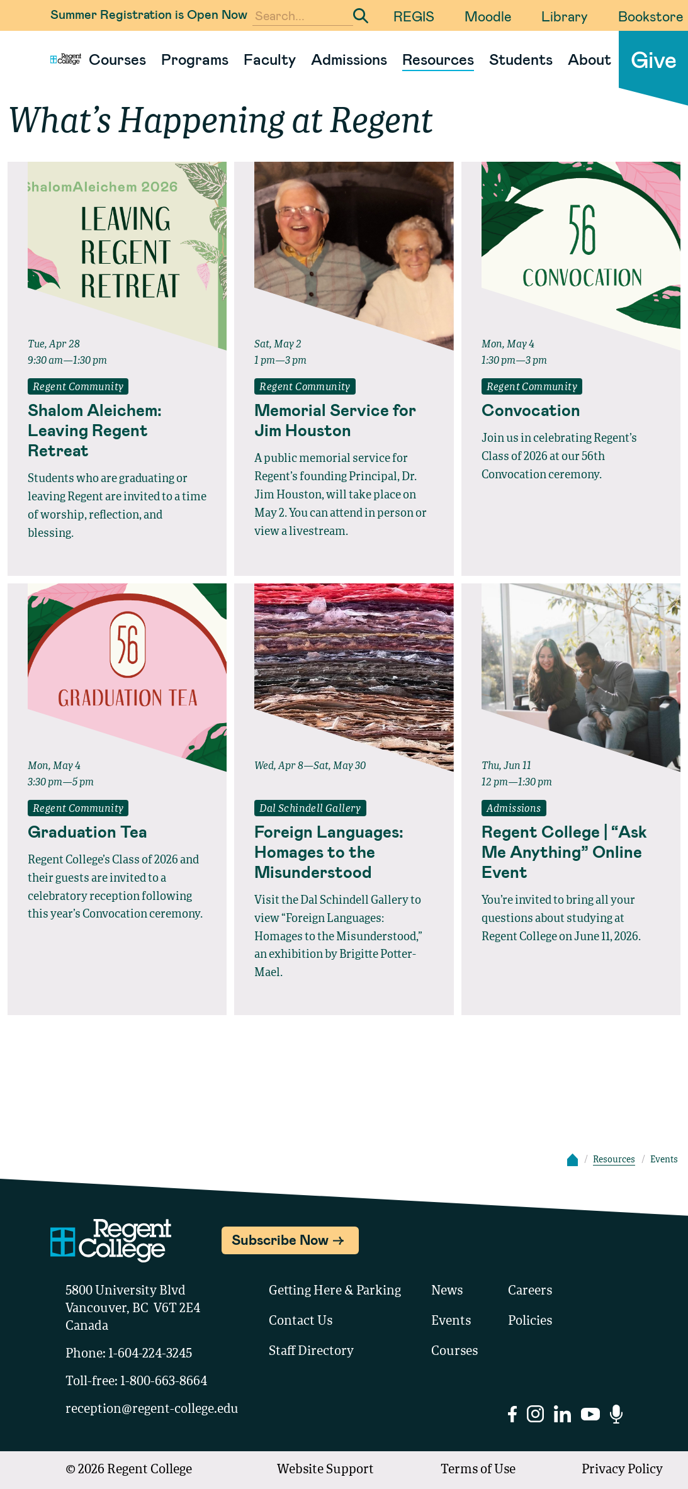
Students (521, 59)
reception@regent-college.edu (152, 1409)
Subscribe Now (280, 1239)
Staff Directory (311, 1352)
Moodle (488, 16)
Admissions (349, 59)
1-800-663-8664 (163, 1382)
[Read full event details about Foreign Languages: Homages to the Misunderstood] (343, 851)
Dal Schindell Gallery (310, 809)
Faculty (270, 59)
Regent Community (78, 388)
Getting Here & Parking (335, 1291)
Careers (530, 1291)
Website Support (325, 1470)
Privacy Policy (622, 1470)
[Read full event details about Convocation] (571, 410)
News (447, 1291)
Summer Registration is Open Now (148, 13)
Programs (194, 59)
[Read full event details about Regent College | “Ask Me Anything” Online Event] (571, 851)
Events (451, 1321)
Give (654, 58)
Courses (117, 59)
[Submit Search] (360, 15)
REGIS (413, 16)
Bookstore (650, 16)
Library (564, 16)
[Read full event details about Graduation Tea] (117, 831)
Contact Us (300, 1321)
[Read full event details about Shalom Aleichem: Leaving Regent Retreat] (117, 430)
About (589, 59)
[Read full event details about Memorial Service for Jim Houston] (343, 420)
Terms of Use (478, 1470)
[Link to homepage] (60, 59)
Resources (438, 59)
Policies (530, 1321)
